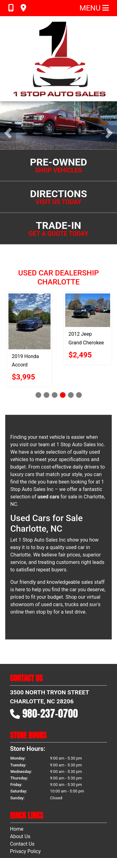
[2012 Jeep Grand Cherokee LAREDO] (90, 269)
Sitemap (66, 840)
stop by (44, 571)
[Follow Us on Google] (69, 832)
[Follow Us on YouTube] (58, 832)
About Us (20, 795)
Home (16, 788)
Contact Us (22, 803)
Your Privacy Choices (95, 840)
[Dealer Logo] (58, 58)
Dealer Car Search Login (18, 840)
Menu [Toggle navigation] (94, 8)
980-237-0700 (50, 672)
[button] (8, 113)
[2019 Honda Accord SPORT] (32, 280)
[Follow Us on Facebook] (47, 832)
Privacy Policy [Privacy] (25, 810)
